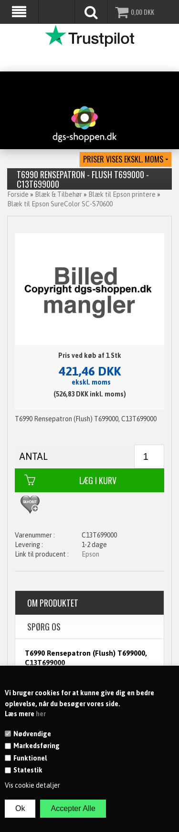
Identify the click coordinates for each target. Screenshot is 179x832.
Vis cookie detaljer (32, 785)
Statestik (27, 770)
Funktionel (30, 758)
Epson (90, 554)
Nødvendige (32, 734)
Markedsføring (36, 746)
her (41, 714)
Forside (18, 194)
